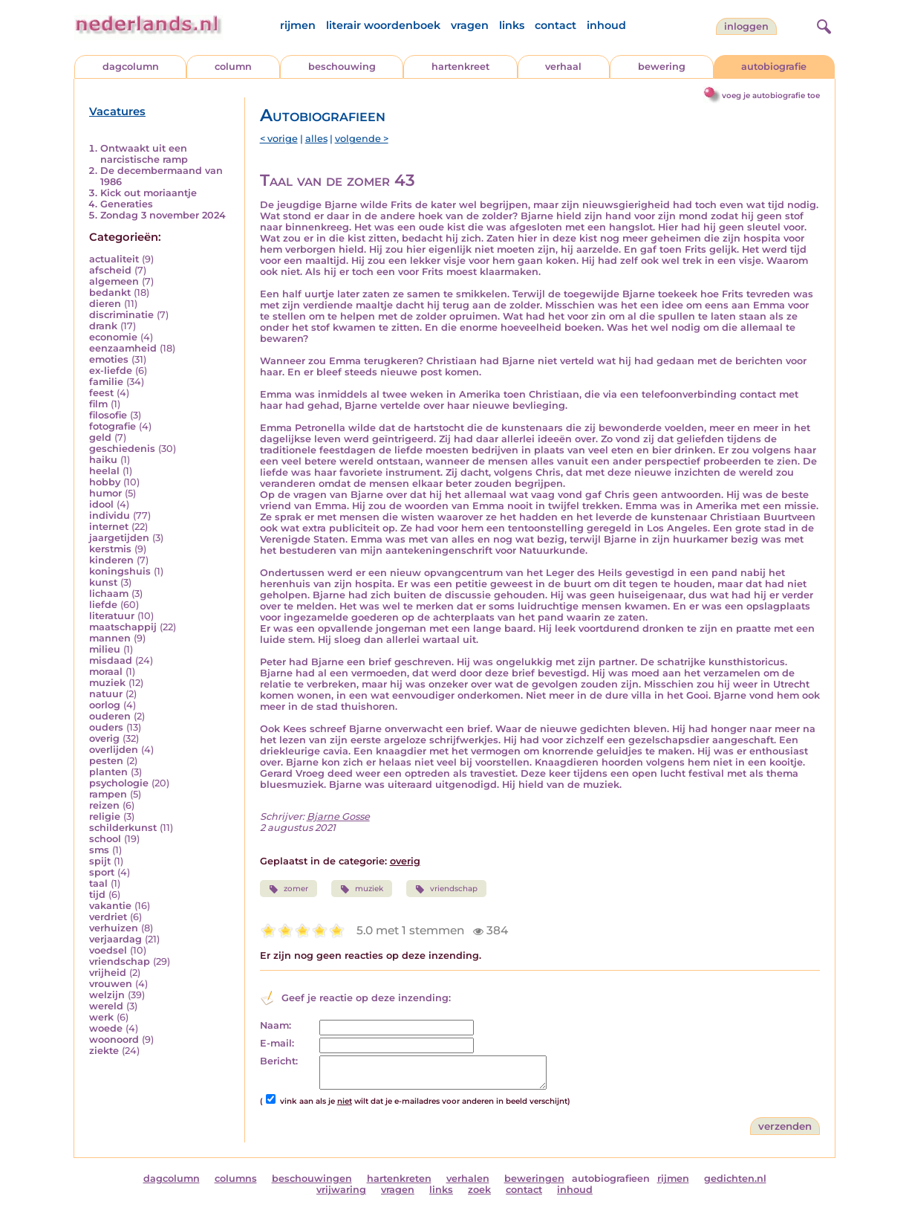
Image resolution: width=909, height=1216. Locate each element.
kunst (103, 582)
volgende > (361, 138)
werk (101, 1017)
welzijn (107, 994)
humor (105, 493)
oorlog (104, 705)
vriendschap (119, 961)
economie (113, 337)
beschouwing (342, 66)
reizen (104, 805)
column (233, 66)
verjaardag (115, 939)
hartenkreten (399, 1178)
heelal (104, 470)
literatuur (111, 615)
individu (109, 515)
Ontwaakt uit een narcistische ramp (144, 154)
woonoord (114, 1039)
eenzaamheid (123, 348)
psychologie (119, 783)
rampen (108, 794)
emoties (108, 359)
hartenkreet (460, 66)
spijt (100, 861)
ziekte (104, 1050)
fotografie (112, 426)
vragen (470, 25)
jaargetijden (119, 537)
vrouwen (110, 983)
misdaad (110, 660)
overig (104, 738)
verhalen (467, 1178)
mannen (110, 638)
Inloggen (746, 26)
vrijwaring (341, 1189)
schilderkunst (123, 827)
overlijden (113, 749)
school (105, 838)
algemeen (114, 281)
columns (236, 1178)
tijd (97, 894)
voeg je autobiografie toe (771, 95)
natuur (106, 693)
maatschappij (123, 627)
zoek (479, 1189)
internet (108, 526)
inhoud (606, 25)
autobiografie (774, 66)
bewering (661, 66)
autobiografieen (611, 1178)
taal (98, 883)
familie (106, 381)
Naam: (275, 1025)
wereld (106, 1006)
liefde (103, 604)
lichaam (108, 593)
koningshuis (120, 571)
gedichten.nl (735, 1178)
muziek (107, 682)
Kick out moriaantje (148, 192)
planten (108, 771)
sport (101, 872)
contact (555, 25)
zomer (288, 889)
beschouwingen (312, 1178)
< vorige (279, 138)
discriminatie (121, 314)
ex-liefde (110, 370)
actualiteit (114, 259)
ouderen (110, 716)
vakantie (110, 905)
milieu (104, 649)
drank (103, 326)
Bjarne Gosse (338, 816)
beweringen (534, 1178)
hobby (104, 482)
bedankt (110, 292)
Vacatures (117, 111)
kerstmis (110, 548)
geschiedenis (122, 448)
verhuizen (113, 928)
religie (104, 816)
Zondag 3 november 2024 (163, 215)
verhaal (563, 66)
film (98, 404)
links (511, 25)
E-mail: (277, 1043)
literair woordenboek (383, 25)
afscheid (110, 270)
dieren (105, 303)
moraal (106, 671)
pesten (106, 760)
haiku (103, 459)
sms (99, 850)
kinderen (111, 560)
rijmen (298, 25)
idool (101, 504)
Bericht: (279, 1061)
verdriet (108, 916)
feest (101, 392)
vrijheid (107, 972)
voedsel (108, 950)
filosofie (108, 415)
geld (100, 437)
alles (316, 138)
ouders (106, 727)
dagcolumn (130, 66)
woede (106, 1028)
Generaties (126, 204)
